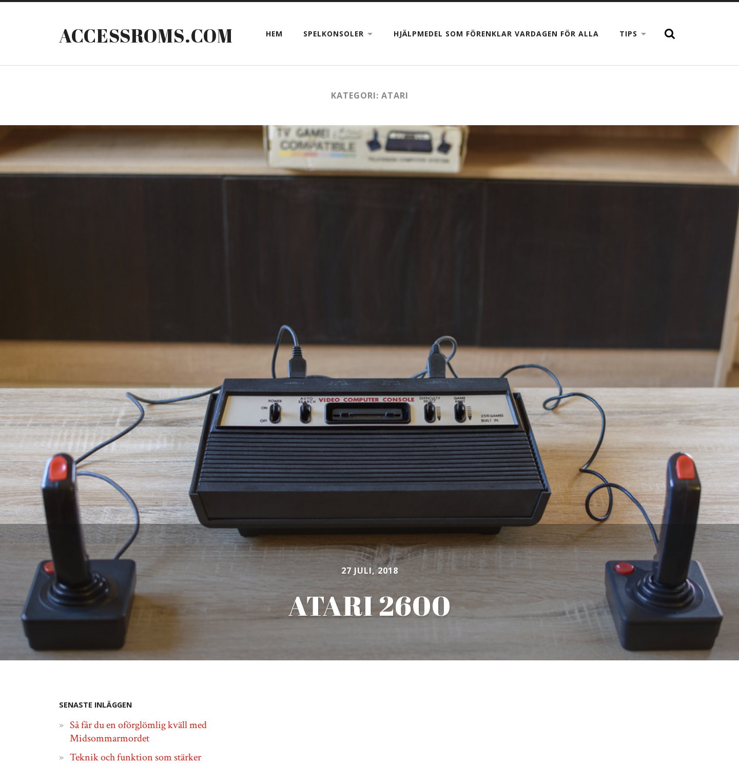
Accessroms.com (146, 35)
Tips (628, 33)
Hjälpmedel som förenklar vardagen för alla (496, 33)
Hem (274, 33)
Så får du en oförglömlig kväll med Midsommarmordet (138, 731)
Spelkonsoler (333, 33)
